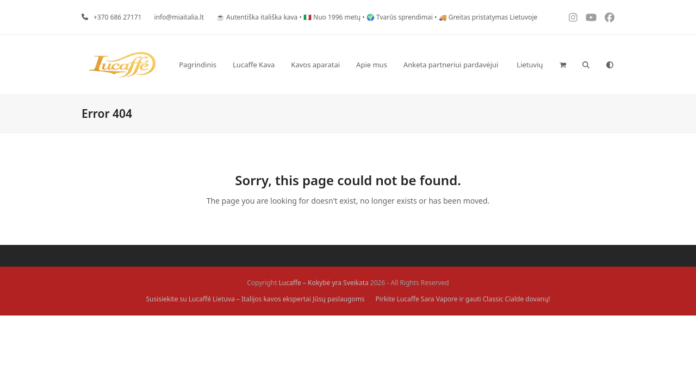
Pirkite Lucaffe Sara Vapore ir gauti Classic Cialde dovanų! (463, 299)
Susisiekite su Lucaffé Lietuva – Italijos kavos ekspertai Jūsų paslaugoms (255, 299)
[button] (562, 64)
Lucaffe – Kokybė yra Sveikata (324, 282)
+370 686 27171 (118, 17)
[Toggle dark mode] (610, 64)
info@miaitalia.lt (179, 17)
